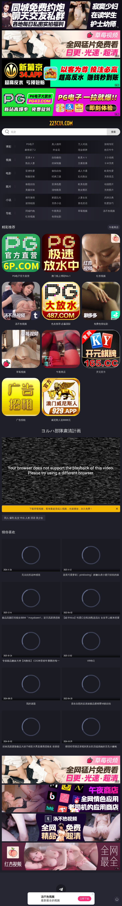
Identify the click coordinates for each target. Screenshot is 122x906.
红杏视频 (30, 216)
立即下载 (84, 898)
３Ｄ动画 (109, 157)
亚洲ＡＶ (30, 157)
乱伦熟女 (82, 176)
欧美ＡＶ (82, 157)
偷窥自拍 (30, 184)
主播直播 (82, 163)
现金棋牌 (82, 149)
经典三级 (56, 176)
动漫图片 (109, 184)
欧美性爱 (109, 170)
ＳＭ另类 (109, 163)
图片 (8, 186)
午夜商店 (56, 210)
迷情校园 (30, 203)
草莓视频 (82, 210)
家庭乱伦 (56, 197)
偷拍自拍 (56, 170)
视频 (8, 160)
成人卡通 (82, 170)
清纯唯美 (56, 189)
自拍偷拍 (56, 157)
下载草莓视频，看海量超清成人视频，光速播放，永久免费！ (73, 509)
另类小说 (56, 203)
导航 (8, 213)
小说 (8, 200)
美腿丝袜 (30, 189)
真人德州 (56, 144)
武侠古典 (109, 197)
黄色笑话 (82, 203)
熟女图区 (82, 189)
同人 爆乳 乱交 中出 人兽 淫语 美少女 (23, 517)
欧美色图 (82, 184)
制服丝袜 (30, 176)
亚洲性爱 (30, 170)
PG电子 (30, 144)
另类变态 (109, 176)
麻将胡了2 (30, 149)
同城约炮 (30, 210)
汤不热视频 (109, 210)
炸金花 (56, 149)
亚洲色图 (56, 184)
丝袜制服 (56, 163)
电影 (8, 173)
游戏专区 (109, 144)
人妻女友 (82, 197)
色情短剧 (56, 216)
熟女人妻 (30, 163)
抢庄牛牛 (109, 149)
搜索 (113, 131)
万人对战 (82, 144)
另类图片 (109, 189)
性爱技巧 (109, 203)
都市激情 (30, 197)
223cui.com (61, 123)
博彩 (8, 146)
